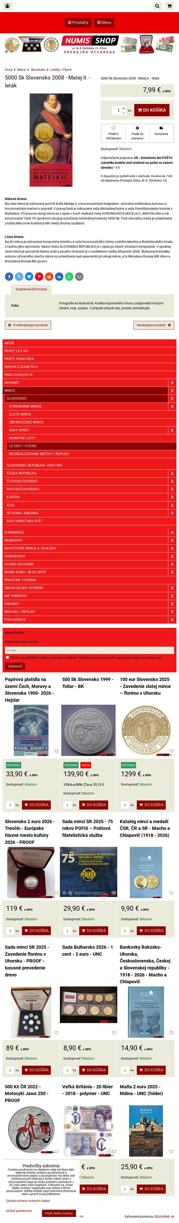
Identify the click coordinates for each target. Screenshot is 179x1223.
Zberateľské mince (26, 422)
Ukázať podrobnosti (19, 1211)
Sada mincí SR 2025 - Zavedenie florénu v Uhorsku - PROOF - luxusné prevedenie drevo (27, 961)
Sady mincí (92, 430)
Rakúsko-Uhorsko (91, 489)
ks (12, 805)
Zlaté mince (20, 414)
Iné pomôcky (90, 596)
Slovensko (91, 398)
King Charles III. (18, 375)
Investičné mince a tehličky (90, 548)
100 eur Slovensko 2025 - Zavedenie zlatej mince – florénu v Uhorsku (145, 686)
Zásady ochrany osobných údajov (28, 1200)
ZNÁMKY (90, 604)
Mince (90, 391)
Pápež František (19, 359)
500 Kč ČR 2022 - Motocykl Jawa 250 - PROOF (26, 1093)
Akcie (9, 343)
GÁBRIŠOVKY (90, 556)
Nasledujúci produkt (154, 325)
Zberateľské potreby (90, 588)
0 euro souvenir (90, 564)
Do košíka (152, 110)
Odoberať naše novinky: (22, 642)
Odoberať (15, 666)
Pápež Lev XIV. (16, 351)
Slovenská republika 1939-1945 (34, 465)
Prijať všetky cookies (59, 1213)
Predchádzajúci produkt (28, 325)
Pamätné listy (22, 438)
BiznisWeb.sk (164, 1216)
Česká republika (91, 473)
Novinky (90, 383)
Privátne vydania (20, 580)
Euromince (90, 532)
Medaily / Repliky (90, 612)
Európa (91, 497)
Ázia (91, 505)
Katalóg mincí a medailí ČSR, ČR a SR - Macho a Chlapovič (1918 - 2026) (145, 828)
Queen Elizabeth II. (21, 367)
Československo (91, 481)
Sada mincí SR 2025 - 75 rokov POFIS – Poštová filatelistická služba (87, 828)
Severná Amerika (91, 513)
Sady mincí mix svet (25, 521)
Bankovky (90, 540)
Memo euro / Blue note (90, 572)
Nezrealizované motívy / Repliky (39, 454)
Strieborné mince (92, 406)
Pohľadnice (90, 620)
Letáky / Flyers (22, 446)
